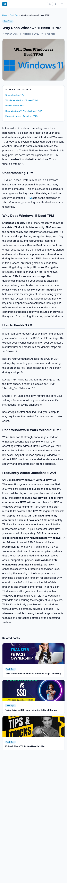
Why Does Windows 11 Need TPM (21, 100)
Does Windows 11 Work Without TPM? (23, 111)
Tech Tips (14, 15)
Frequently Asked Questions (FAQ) (21, 116)
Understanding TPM (15, 95)
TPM (29, 197)
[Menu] (62, 4)
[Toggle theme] (56, 4)
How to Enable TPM (14, 105)
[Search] (50, 4)
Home (4, 15)
